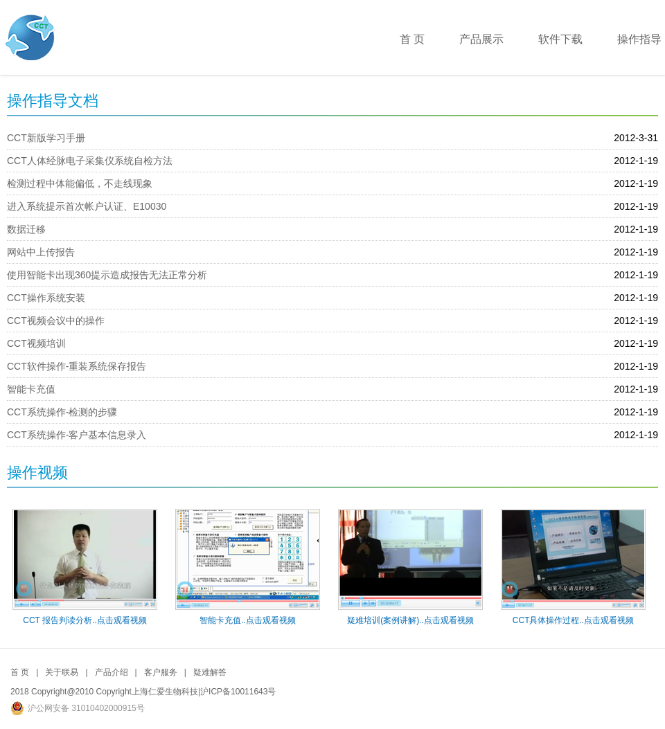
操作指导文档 (52, 100)
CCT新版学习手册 (46, 137)
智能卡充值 (31, 389)
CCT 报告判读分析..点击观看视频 (84, 620)
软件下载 (560, 39)
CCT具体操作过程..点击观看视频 (573, 620)
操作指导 (639, 39)
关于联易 (61, 672)
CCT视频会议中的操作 (56, 320)
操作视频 (37, 472)
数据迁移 (26, 229)
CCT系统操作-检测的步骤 (62, 411)
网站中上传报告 (41, 252)
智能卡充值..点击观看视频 (248, 620)
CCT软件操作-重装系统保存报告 (76, 366)
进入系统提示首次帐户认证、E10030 (86, 206)
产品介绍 (111, 672)
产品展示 (481, 39)
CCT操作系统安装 (46, 297)
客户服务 (160, 672)
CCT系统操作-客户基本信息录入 (76, 434)
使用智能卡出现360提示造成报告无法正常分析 (107, 274)
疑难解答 (210, 672)
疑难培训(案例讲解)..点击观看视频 (410, 620)
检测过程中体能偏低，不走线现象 (79, 183)
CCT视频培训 (36, 343)
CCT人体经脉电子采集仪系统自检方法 (89, 160)
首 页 (412, 39)
